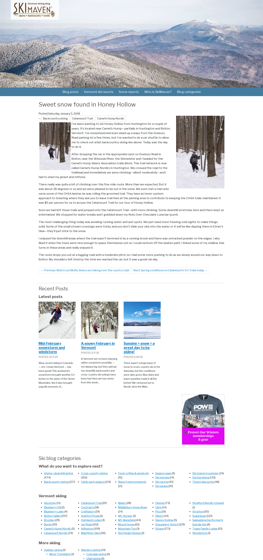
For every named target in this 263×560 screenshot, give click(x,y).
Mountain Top (127, 528)
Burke (48, 524)
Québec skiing (53, 550)
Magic (122, 503)
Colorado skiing (96, 554)
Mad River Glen (91, 533)
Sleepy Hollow (164, 520)
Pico (158, 511)
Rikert (159, 516)
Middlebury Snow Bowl (132, 507)
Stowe (159, 528)
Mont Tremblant (60, 554)
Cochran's (87, 507)
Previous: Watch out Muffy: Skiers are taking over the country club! (85, 270)
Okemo (160, 503)
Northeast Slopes (129, 533)
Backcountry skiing (56, 481)
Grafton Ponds (90, 516)
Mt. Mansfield (127, 520)
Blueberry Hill (53, 507)
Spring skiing (201, 477)
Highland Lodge (91, 520)
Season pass (163, 473)
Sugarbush (199, 516)
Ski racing (162, 481)
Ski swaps (161, 486)
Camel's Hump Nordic (58, 528)
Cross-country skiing (94, 473)
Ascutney (50, 503)
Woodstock (200, 533)
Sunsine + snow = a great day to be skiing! (139, 347)
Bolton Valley (52, 516)
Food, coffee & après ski (133, 473)
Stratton (198, 511)
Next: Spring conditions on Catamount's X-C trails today (170, 270)
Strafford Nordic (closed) (208, 503)
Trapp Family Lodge (205, 528)
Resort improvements (132, 481)
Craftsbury (88, 511)
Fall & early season (93, 481)
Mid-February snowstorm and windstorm (52, 347)
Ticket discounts (203, 481)
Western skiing (91, 550)
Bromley (49, 520)
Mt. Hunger (125, 516)
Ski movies (162, 477)
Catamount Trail (91, 503)
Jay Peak (87, 524)
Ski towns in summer (205, 473)
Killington (87, 528)
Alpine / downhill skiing (58, 473)
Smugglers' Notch (167, 524)
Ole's (158, 507)
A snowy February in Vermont (98, 345)
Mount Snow (126, 524)
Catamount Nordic (56, 533)
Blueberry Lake (54, 511)
